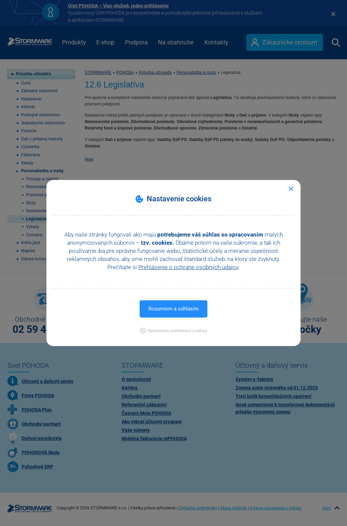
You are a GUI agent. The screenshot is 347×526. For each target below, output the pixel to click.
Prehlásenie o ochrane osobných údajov (188, 267)
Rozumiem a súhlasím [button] (173, 309)
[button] (173, 330)
